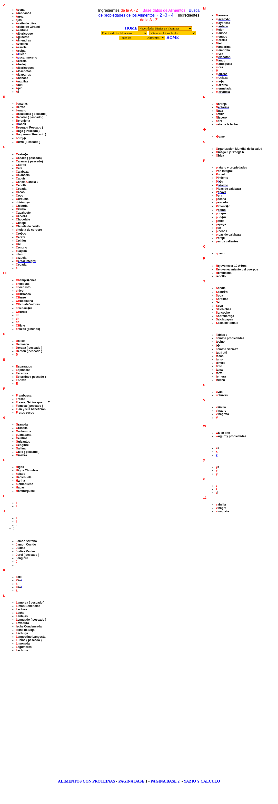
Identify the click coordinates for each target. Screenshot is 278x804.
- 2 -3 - (163, 15)
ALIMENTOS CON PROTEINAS (86, 781)
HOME (131, 28)
